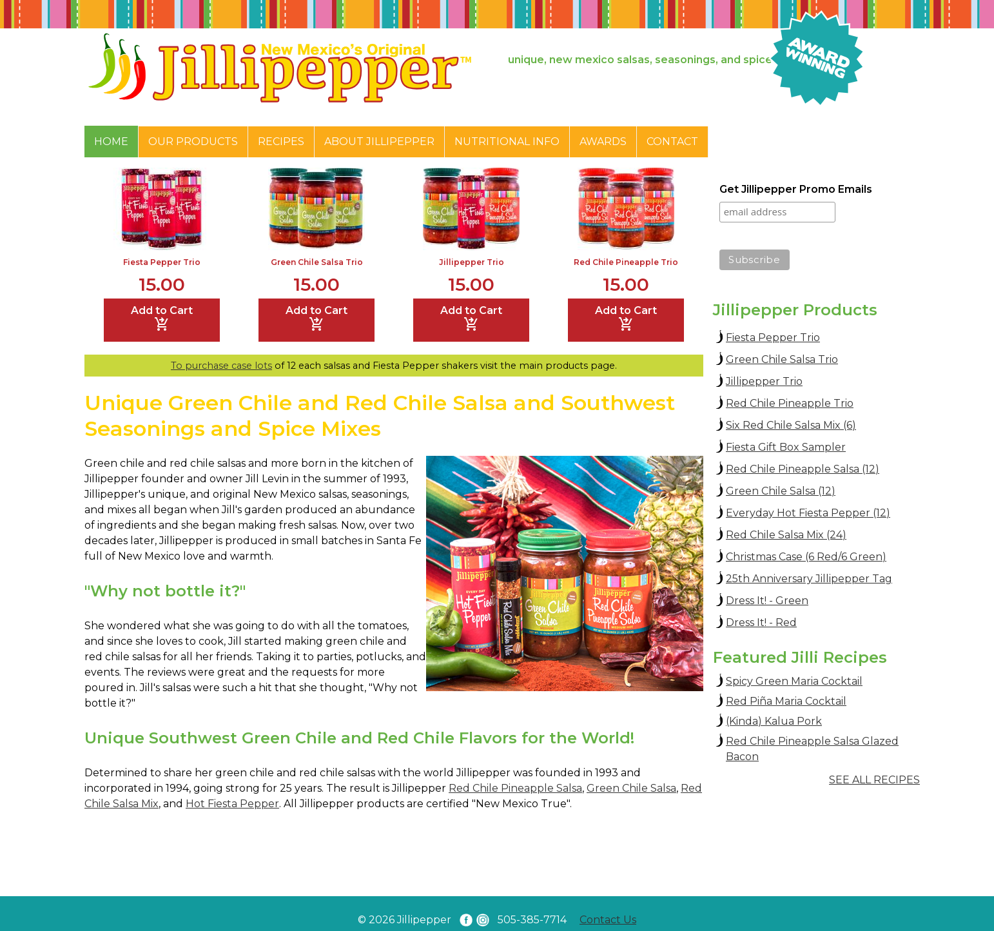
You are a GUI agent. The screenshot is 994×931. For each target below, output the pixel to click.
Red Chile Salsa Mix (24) (786, 535)
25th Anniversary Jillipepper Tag (809, 579)
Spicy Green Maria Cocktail (794, 681)
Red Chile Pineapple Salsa (515, 788)
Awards (603, 141)
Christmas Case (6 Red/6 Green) (806, 557)
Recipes (281, 141)
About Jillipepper (379, 141)
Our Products (193, 141)
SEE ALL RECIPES (874, 780)
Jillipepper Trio (471, 262)
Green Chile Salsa (631, 788)
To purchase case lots (221, 365)
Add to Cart (162, 318)
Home (111, 141)
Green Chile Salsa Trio (317, 262)
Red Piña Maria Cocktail (786, 701)
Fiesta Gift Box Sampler (786, 447)
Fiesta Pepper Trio (161, 262)
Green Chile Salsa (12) (780, 491)
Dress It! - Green (767, 600)
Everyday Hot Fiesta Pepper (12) (808, 513)
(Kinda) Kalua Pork (774, 721)
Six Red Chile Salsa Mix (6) (791, 425)
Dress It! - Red (761, 622)
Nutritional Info (507, 141)
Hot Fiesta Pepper (232, 804)
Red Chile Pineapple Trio (626, 262)
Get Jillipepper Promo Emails (795, 189)
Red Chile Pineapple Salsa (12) (802, 469)
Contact (672, 141)
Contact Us (608, 920)
